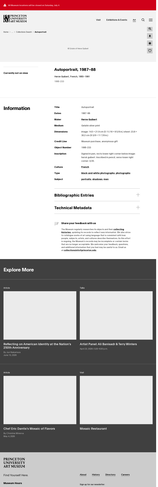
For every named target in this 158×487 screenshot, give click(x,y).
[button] (14, 464)
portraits (86, 180)
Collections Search (24, 32)
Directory (110, 475)
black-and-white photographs (98, 174)
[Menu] (150, 19)
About (83, 475)
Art (134, 19)
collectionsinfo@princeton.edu (80, 251)
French (85, 168)
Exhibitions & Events (116, 19)
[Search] (143, 19)
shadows (97, 180)
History (96, 475)
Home (5, 32)
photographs (123, 174)
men (106, 180)
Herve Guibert (89, 120)
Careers (125, 475)
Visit (98, 19)
